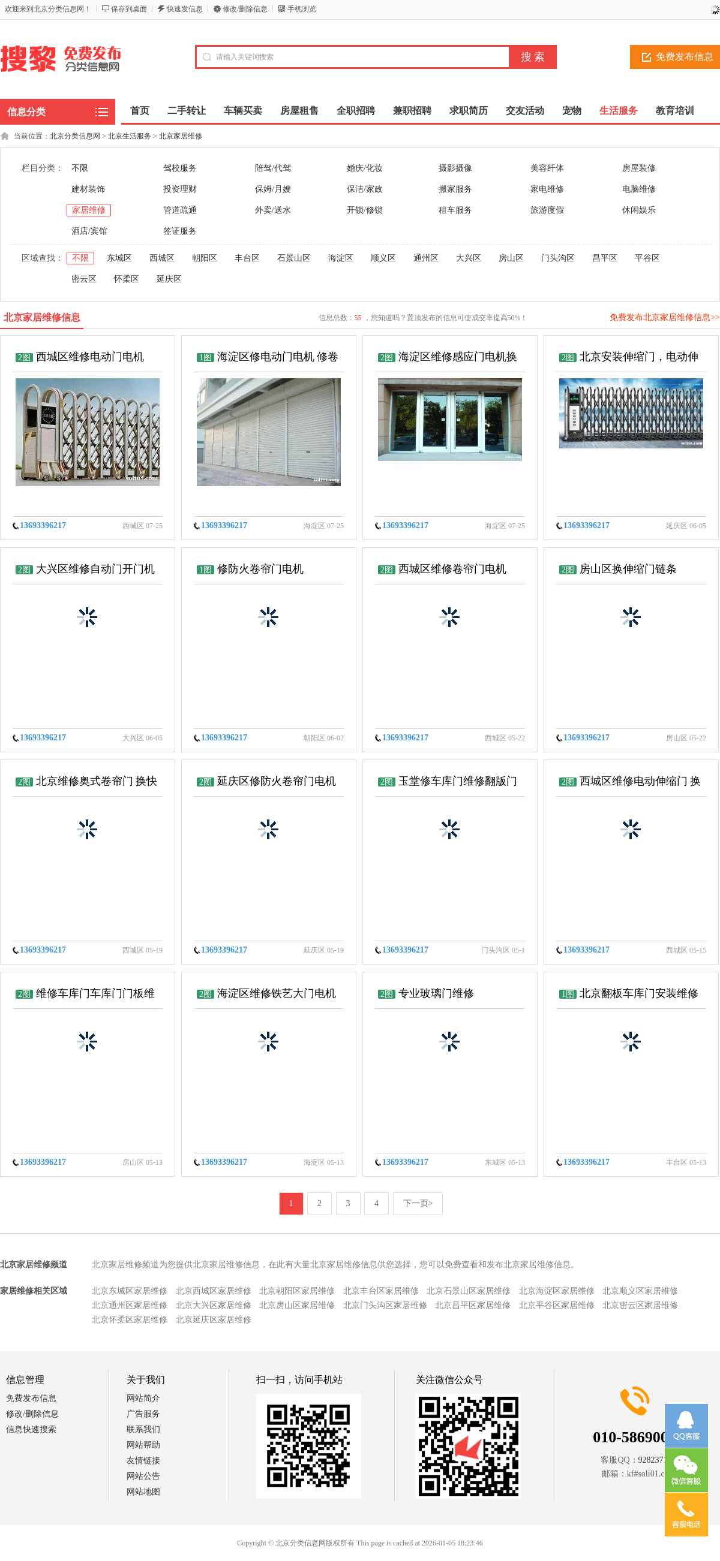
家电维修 (547, 189)
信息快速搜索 (31, 1429)
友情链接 (143, 1460)
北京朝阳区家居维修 (297, 1290)
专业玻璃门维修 (436, 993)
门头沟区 (558, 258)
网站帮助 (143, 1445)
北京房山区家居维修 (297, 1305)
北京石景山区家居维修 (469, 1290)
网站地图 (143, 1491)
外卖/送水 (273, 210)
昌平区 (604, 258)
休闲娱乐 (639, 210)
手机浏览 (301, 9)
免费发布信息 (31, 1398)
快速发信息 (185, 9)
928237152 (657, 1459)
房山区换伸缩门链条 (628, 569)
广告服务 (143, 1413)
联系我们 (143, 1429)
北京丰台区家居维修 (381, 1290)
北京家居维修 (180, 136)
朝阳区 (204, 258)
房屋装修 (639, 168)
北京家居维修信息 (42, 317)
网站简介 (143, 1398)
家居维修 (89, 210)
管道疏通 (180, 210)
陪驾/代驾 (273, 168)
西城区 (162, 258)
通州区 (426, 258)
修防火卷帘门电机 (260, 569)
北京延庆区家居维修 (213, 1319)
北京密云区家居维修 (640, 1305)
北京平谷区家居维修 (557, 1305)
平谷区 (647, 258)
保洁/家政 (365, 189)
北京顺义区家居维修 (640, 1290)
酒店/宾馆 (89, 231)
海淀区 (340, 258)
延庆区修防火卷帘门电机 (276, 781)
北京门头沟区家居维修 (385, 1305)
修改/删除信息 (245, 9)
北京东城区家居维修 (129, 1290)
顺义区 (383, 258)
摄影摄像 (455, 168)
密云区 (84, 279)
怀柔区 (126, 279)
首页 (139, 111)
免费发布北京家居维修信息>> (665, 317)
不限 (79, 168)
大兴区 (468, 258)
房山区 (511, 258)
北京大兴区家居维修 (213, 1305)
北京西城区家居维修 (213, 1290)
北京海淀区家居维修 (557, 1290)
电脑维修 (639, 189)
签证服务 (180, 231)
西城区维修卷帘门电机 (452, 569)
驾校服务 (180, 168)
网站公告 (143, 1476)
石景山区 (294, 258)
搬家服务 (455, 189)
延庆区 (169, 279)
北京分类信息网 (75, 136)
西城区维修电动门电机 (90, 357)
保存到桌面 (129, 9)
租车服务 (455, 210)
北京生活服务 (129, 136)
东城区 (119, 258)
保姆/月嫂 (273, 189)
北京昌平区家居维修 (473, 1305)
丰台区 (247, 258)
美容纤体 (547, 168)
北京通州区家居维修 (129, 1305)
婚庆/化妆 (365, 168)
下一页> (418, 1203)
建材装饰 (88, 189)
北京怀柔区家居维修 (129, 1319)
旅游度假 (547, 210)
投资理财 (180, 189)
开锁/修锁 (365, 210)
